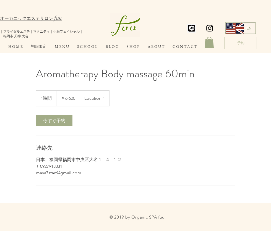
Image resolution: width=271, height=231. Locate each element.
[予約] (241, 43)
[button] (209, 42)
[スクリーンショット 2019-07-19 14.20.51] (191, 28)
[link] (54, 120)
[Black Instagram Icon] (209, 28)
